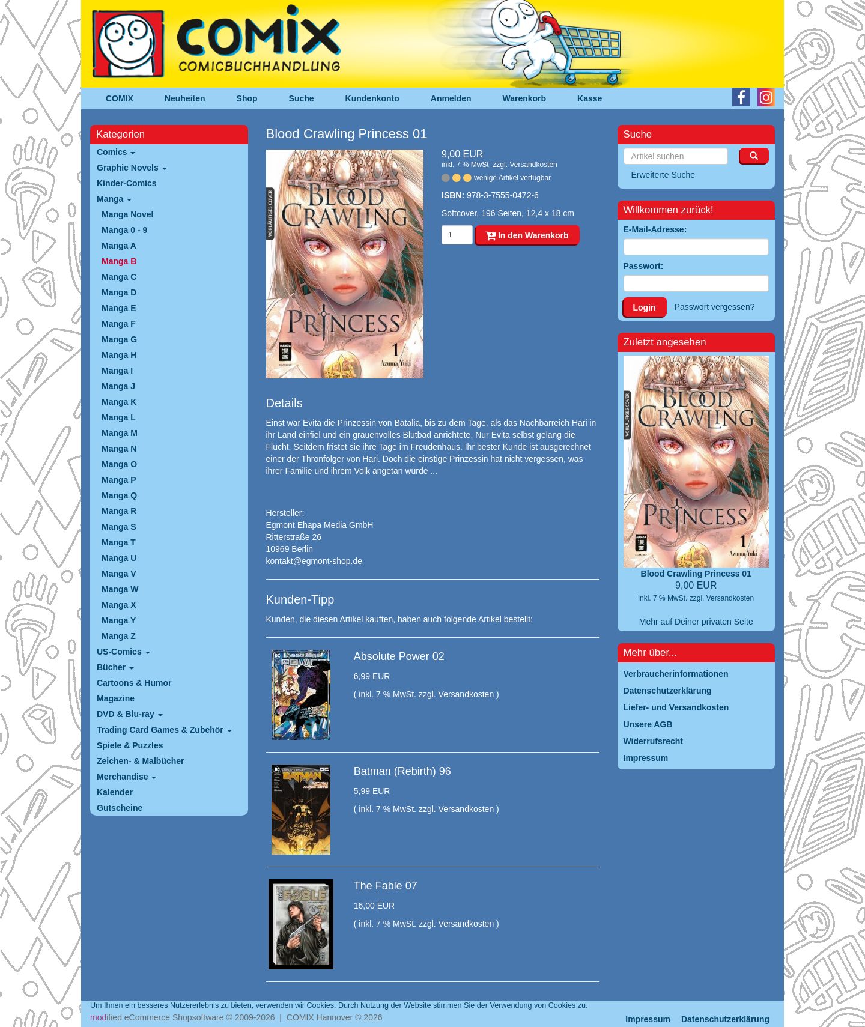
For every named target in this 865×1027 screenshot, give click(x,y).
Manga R (119, 511)
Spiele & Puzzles (130, 745)
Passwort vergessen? (715, 307)
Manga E (119, 308)
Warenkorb (525, 98)
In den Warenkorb (527, 235)
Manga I (117, 370)
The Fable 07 (385, 886)
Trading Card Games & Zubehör (164, 730)
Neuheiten (185, 98)
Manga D (119, 292)
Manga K (119, 402)
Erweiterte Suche (663, 175)
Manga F (119, 324)
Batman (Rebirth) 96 (402, 771)
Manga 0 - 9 (124, 230)
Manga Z (119, 636)
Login (644, 307)
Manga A (119, 245)
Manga (114, 199)
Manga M (120, 433)
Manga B (119, 261)
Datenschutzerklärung (725, 1019)
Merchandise (126, 776)
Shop (247, 98)
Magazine (116, 698)
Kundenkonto (372, 98)
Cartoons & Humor (134, 683)
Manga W (120, 589)
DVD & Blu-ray (130, 714)
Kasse (589, 98)
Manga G (119, 339)
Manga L (119, 417)
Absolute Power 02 (399, 656)
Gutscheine (119, 808)
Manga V (119, 573)
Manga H (119, 355)
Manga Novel (127, 214)
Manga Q (119, 495)
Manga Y (119, 620)
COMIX (119, 98)
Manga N (119, 448)
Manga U (119, 558)
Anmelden (451, 98)
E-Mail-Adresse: (655, 229)
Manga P (119, 480)
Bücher (115, 667)
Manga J (118, 386)
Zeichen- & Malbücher (140, 761)
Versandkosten (533, 164)
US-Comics (123, 651)
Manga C (119, 277)
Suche (301, 98)
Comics (116, 152)
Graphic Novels (132, 167)
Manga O (119, 464)
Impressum (647, 1019)
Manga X (119, 605)
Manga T (119, 542)
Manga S (119, 527)
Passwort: (644, 266)
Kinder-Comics (127, 183)
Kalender (115, 792)
